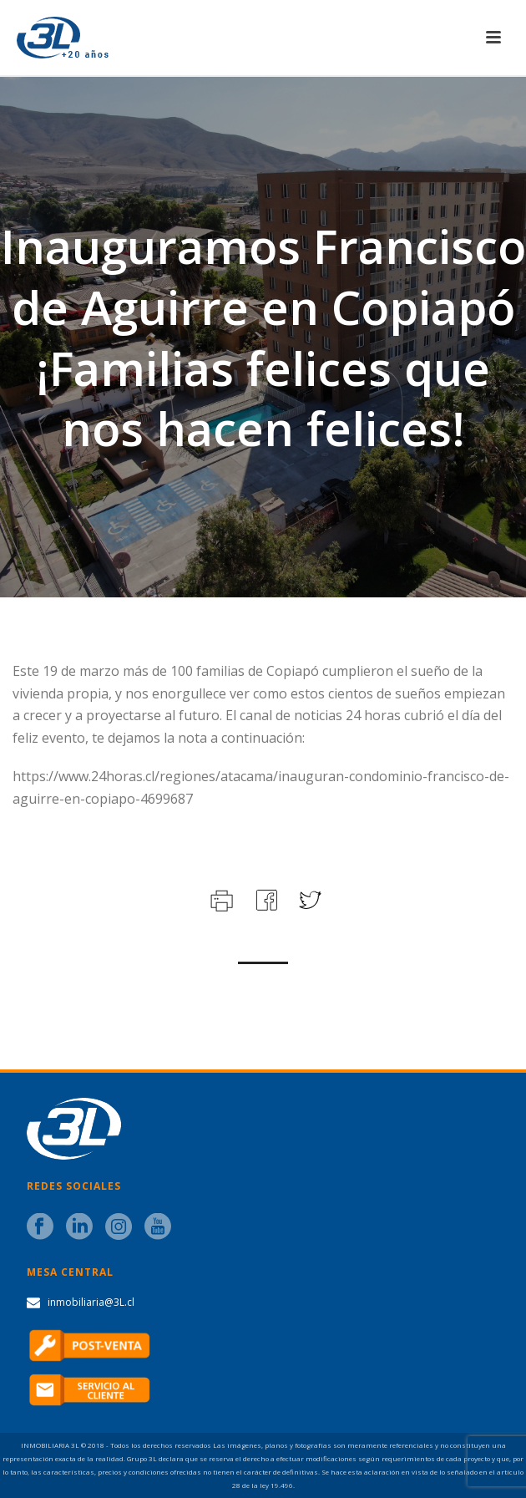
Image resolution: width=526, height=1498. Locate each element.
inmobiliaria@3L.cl (91, 1302)
